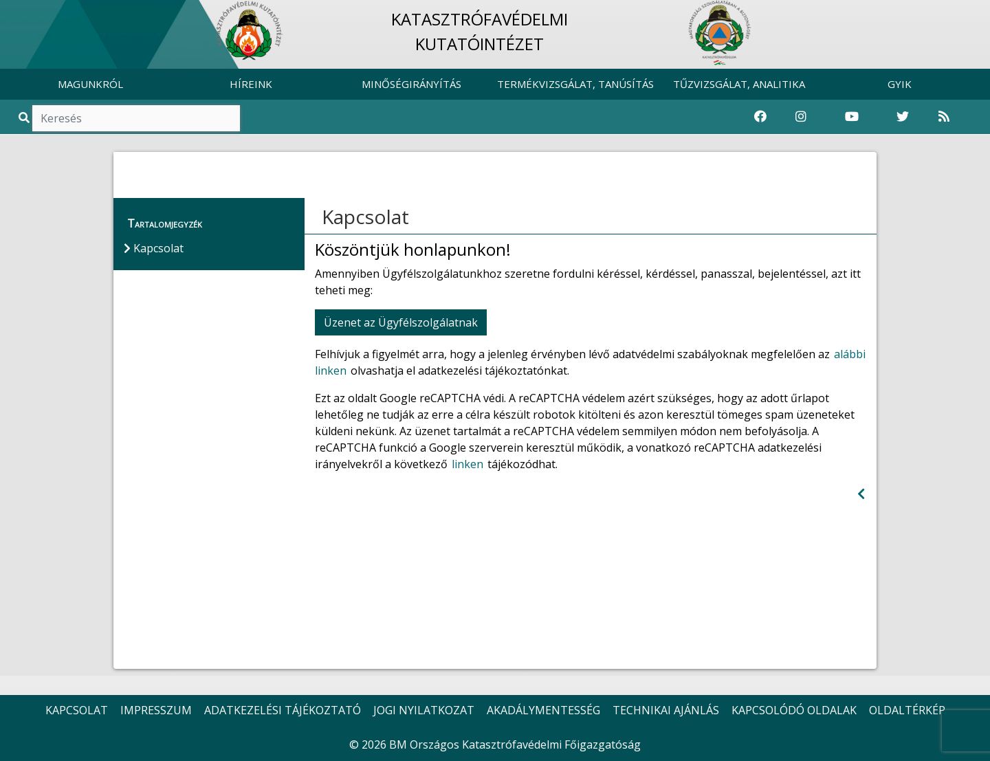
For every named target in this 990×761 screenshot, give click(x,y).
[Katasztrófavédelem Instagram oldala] (801, 117)
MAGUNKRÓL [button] (90, 84)
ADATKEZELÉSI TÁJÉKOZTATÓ (282, 710)
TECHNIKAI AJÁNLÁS (666, 710)
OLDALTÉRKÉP (907, 710)
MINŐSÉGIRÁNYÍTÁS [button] (411, 84)
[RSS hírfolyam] (944, 117)
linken (467, 464)
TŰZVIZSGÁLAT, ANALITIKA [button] (739, 84)
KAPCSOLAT (76, 710)
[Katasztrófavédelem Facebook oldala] (760, 117)
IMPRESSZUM (156, 710)
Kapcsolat (365, 216)
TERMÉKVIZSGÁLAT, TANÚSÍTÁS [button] (575, 84)
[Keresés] (136, 118)
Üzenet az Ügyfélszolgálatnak (401, 322)
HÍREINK (251, 84)
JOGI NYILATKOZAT (423, 710)
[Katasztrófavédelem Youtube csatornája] (852, 117)
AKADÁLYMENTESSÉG (543, 710)
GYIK (900, 84)
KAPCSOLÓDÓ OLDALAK (794, 710)
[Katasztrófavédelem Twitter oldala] (902, 117)
